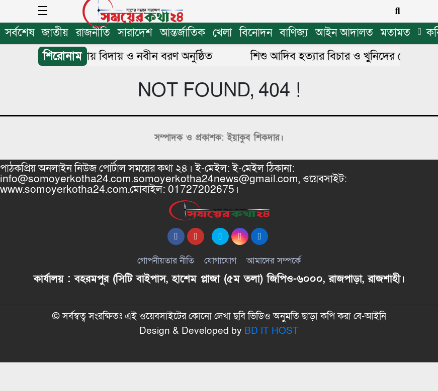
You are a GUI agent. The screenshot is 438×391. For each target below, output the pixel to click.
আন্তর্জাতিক (182, 33)
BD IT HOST (271, 359)
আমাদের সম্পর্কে (273, 275)
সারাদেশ (135, 33)
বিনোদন (255, 33)
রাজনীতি (93, 33)
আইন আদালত (344, 33)
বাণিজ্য (294, 33)
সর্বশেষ (19, 33)
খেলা (222, 33)
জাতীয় (55, 33)
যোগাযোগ (220, 275)
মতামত (395, 33)
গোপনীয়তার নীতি (165, 275)
